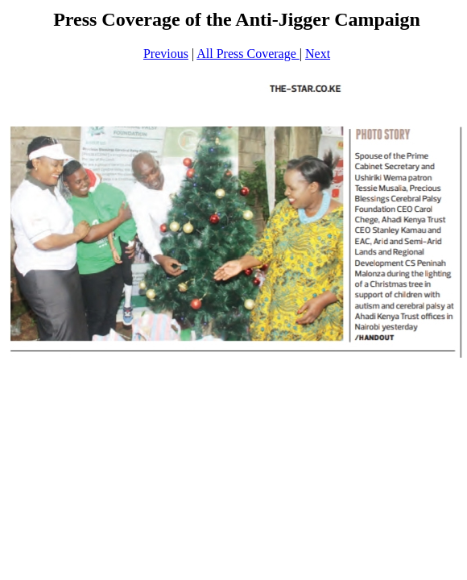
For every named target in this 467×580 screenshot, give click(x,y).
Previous (165, 53)
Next (317, 53)
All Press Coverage (248, 53)
